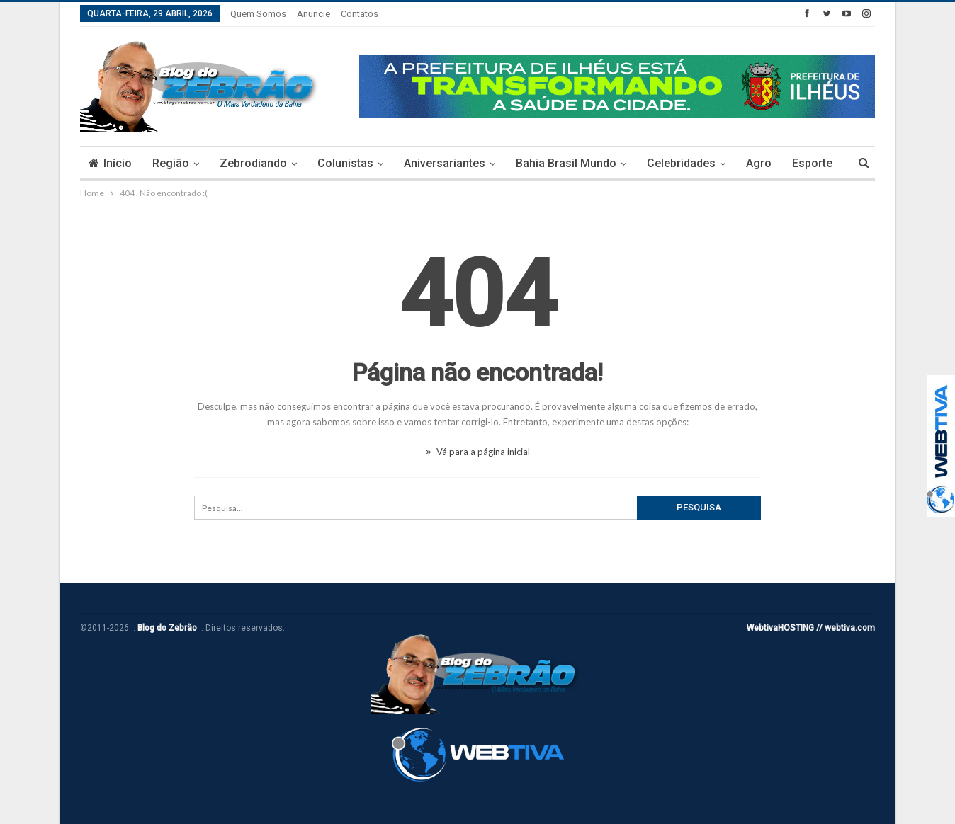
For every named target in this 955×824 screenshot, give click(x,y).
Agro (759, 163)
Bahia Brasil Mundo (566, 163)
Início (110, 163)
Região (170, 163)
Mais (805, 163)
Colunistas (345, 163)
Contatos (359, 13)
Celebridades (681, 163)
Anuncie (313, 13)
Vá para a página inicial (478, 451)
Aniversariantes (444, 163)
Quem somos (258, 13)
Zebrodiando (253, 163)
